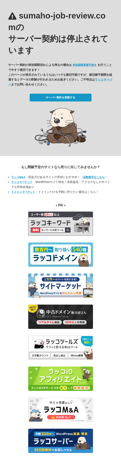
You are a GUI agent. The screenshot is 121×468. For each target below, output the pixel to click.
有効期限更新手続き (85, 64)
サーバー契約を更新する (60, 97)
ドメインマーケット (23, 191)
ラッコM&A (18, 177)
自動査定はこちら (94, 177)
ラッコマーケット (22, 182)
